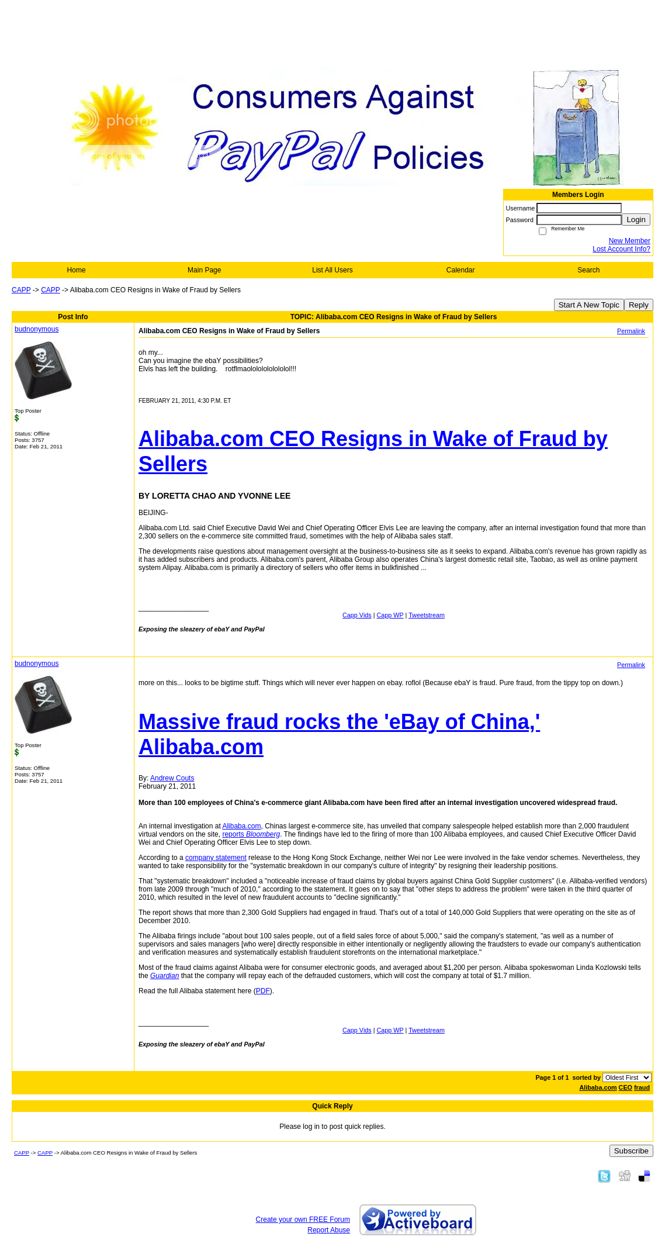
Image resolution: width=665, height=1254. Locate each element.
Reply (639, 304)
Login (636, 219)
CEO (625, 1087)
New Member (629, 241)
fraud (642, 1087)
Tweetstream (426, 615)
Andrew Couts (172, 778)
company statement (216, 858)
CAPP (21, 290)
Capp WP (390, 615)
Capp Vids (357, 615)
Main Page (204, 270)
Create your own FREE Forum (303, 1219)
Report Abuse (328, 1230)
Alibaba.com (241, 826)
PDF (263, 991)
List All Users (332, 270)
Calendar (460, 270)
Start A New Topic (589, 304)
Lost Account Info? (621, 249)
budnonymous (36, 329)
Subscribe (631, 1150)
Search (588, 270)
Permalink (631, 330)
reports (251, 834)
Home (76, 270)
